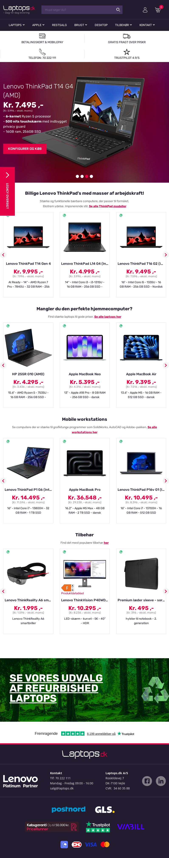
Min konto (145, 10)
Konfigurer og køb (25, 148)
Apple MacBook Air (141, 374)
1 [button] (77, 176)
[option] (84, 122)
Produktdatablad (72, 593)
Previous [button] (3, 255)
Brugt (79, 25)
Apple (36, 25)
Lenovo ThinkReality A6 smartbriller (34, 600)
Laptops (15, 25)
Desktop (101, 25)
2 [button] (82, 176)
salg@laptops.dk (61, 788)
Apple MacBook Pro (84, 490)
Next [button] (166, 255)
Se (91, 206)
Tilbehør (122, 25)
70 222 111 (63, 778)
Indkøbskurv (159, 9)
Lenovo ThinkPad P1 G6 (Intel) (29, 490)
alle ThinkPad (103, 206)
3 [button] (86, 176)
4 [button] (91, 176)
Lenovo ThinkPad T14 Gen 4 (28, 264)
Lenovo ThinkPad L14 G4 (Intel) (86, 264)
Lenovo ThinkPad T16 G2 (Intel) (143, 264)
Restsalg (59, 25)
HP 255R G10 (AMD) (28, 374)
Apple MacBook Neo (85, 374)
